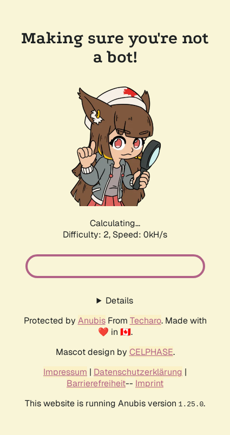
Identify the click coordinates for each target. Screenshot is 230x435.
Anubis (92, 320)
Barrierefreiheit (96, 383)
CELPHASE (151, 352)
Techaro (145, 320)
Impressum (65, 372)
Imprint (149, 383)
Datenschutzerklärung (138, 372)
